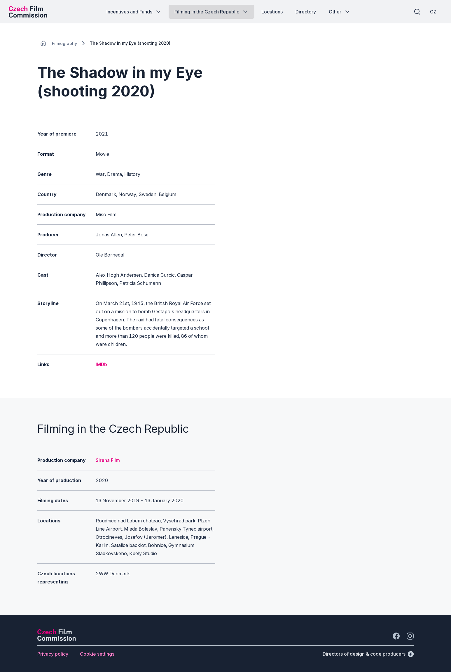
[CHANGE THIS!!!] (43, 43)
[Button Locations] (272, 12)
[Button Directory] (306, 12)
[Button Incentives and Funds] (134, 12)
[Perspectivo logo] (56, 639)
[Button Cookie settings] (97, 653)
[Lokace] (64, 43)
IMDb (101, 364)
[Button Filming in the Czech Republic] (211, 12)
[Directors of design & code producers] (368, 653)
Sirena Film (108, 460)
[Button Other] (339, 12)
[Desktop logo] (28, 12)
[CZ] (433, 12)
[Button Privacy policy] (52, 653)
